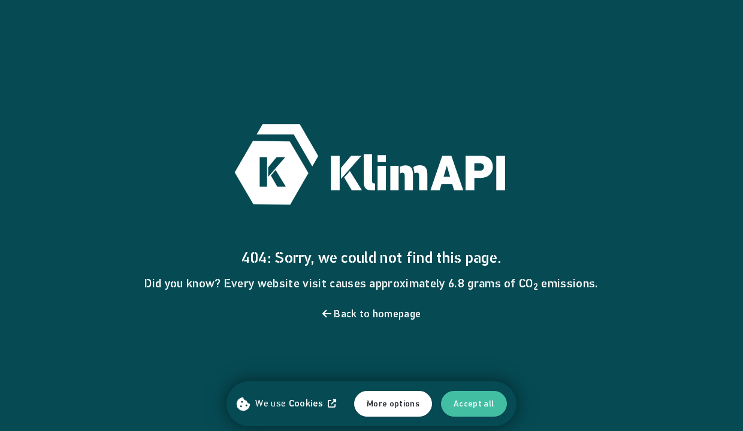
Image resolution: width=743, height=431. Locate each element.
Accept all (474, 404)
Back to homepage (371, 314)
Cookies (313, 403)
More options (393, 404)
